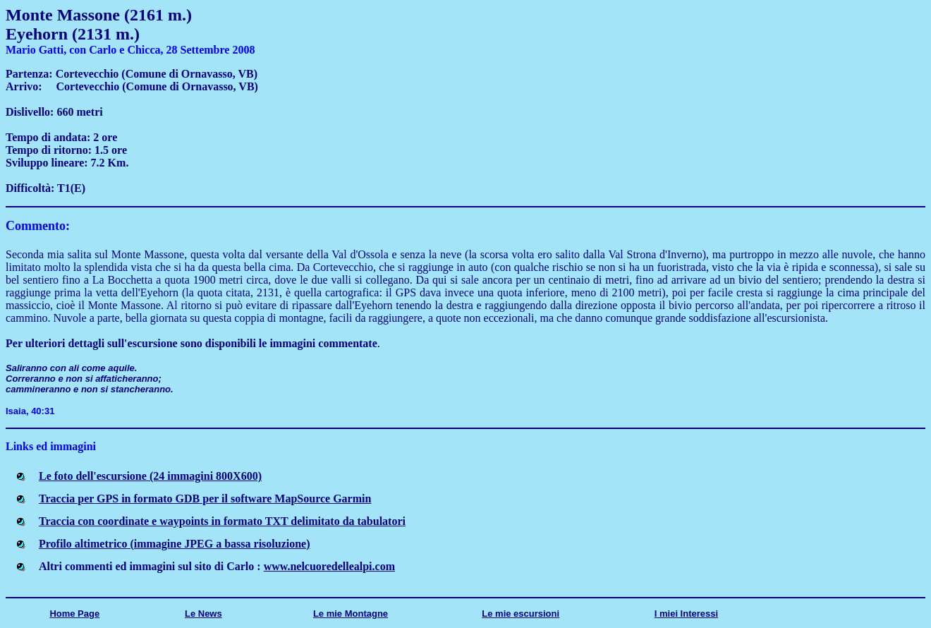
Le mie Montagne (350, 613)
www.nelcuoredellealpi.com (329, 566)
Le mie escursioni (520, 613)
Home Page (74, 613)
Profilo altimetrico (174, 544)
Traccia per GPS (205, 499)
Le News (203, 613)
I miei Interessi (686, 613)
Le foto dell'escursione (150, 476)
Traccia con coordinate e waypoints (222, 521)
